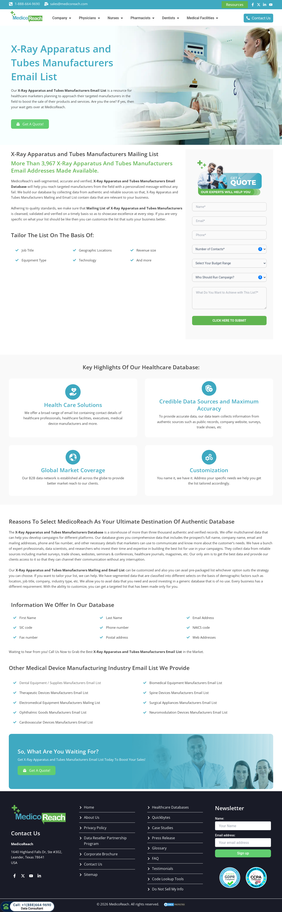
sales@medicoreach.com (69, 4)
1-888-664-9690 (27, 4)
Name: (219, 818)
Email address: (225, 835)
